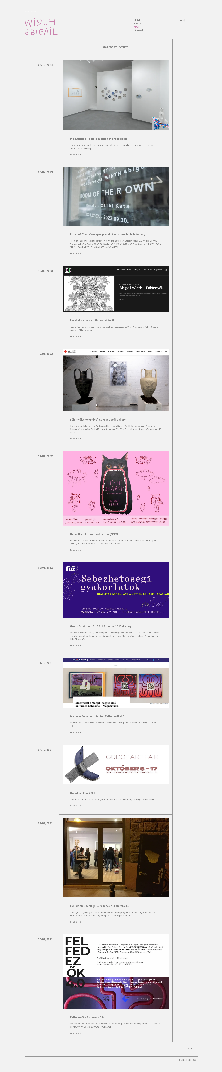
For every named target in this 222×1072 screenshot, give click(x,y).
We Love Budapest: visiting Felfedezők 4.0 (97, 716)
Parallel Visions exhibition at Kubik (92, 320)
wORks (137, 23)
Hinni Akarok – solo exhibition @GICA (94, 534)
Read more (75, 155)
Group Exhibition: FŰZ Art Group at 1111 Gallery (101, 626)
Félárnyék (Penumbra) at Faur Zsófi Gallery (98, 419)
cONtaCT (138, 30)
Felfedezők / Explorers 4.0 (87, 1017)
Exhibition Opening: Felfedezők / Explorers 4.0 (99, 906)
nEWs (136, 27)
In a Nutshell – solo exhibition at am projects (98, 138)
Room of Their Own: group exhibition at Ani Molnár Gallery (107, 234)
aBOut (137, 20)
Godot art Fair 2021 (82, 793)
